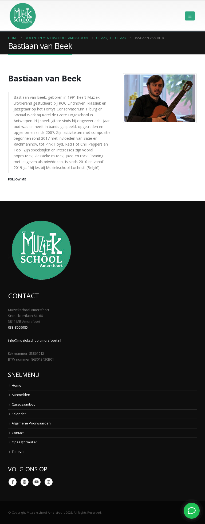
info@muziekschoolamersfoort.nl (34, 340)
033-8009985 (18, 327)
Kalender (19, 414)
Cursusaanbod (24, 404)
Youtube (37, 482)
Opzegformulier (24, 442)
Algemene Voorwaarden (31, 423)
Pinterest (25, 482)
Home (16, 385)
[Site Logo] (22, 16)
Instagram (49, 482)
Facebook (13, 482)
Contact (18, 433)
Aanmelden (21, 395)
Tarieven (19, 451)
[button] (190, 15)
